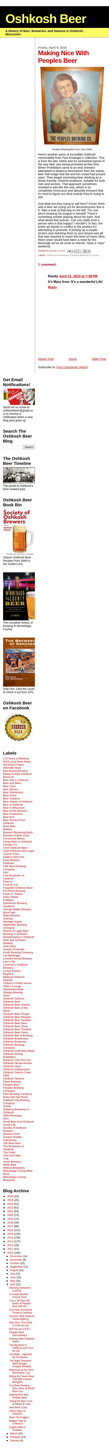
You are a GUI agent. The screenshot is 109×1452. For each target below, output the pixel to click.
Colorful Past (11, 853)
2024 (10, 1200)
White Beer (10, 1164)
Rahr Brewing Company (17, 1093)
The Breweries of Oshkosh (13, 1148)
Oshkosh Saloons (13, 998)
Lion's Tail (9, 961)
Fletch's (7, 881)
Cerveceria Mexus (14, 838)
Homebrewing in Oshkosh (18, 937)
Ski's (6, 1118)
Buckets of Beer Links (16, 835)
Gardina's (9, 906)
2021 (10, 1211)
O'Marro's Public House (17, 983)
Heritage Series (12, 921)
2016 (10, 1230)
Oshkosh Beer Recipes (17, 1017)
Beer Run (9, 817)
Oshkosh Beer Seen (15, 1023)
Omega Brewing (13, 992)
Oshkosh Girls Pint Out (17, 1060)
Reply (52, 287)
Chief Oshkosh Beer (15, 847)
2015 (10, 1233)
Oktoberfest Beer (13, 989)
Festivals (8, 863)
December (16, 1256)
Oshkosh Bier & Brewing (18, 1035)
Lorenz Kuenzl (12, 970)
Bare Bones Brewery (15, 770)
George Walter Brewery (17, 909)
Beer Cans (9, 786)
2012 (10, 1245)
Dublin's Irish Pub (13, 857)
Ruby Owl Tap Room (15, 1097)
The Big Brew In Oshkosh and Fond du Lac (21, 1348)
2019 (10, 1218)
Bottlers (7, 829)
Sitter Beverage (12, 1115)
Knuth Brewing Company (18, 952)
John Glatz (9, 946)
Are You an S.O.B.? (20, 1328)
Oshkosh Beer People (16, 1013)
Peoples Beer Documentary (18, 1334)
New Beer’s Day (18, 1407)
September (16, 1266)
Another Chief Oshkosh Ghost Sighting (22, 1318)
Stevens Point (11, 1133)
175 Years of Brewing (16, 758)
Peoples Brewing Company (84, 255)
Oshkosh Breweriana (57, 255)
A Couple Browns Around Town (18, 1296)
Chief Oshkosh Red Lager (18, 850)
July (12, 1273)
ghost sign (9, 912)
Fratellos (8, 900)
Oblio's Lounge (12, 986)
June (13, 1277)
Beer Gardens (11, 798)
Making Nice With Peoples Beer (18, 1396)
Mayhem (8, 973)
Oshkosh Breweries (15, 1041)
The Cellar (9, 1152)
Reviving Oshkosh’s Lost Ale (20, 1289)
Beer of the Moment (15, 810)
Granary (8, 918)
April (13, 1284)
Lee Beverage (11, 955)
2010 (10, 1252)
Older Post (99, 359)
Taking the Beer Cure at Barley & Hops (20, 1402)
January (15, 1440)
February (15, 1437)
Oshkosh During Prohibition (13, 1055)
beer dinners (10, 789)
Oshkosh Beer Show (15, 1026)
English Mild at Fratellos (17, 1428)
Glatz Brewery (11, 915)
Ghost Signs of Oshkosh (17, 1412)
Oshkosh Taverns (13, 1078)
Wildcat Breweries (14, 1167)
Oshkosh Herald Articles (17, 1063)
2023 (10, 1203)
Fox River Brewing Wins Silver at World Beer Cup (21, 1388)
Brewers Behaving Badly (18, 832)
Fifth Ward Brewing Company (14, 868)
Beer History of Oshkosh (18, 801)
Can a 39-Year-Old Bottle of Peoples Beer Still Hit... (20, 1303)
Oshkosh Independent (16, 1069)
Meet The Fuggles (19, 1417)
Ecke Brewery (11, 860)
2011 (10, 1248)
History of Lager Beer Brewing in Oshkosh (16, 932)
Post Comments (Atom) (72, 367)
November (16, 1259)
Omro (6, 995)
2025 (10, 1196)
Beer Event (10, 795)
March (14, 1433)
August (14, 1270)
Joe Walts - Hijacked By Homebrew (20, 1356)
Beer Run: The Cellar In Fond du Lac (20, 1324)
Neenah (8, 980)
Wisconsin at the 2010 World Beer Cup (21, 1371)
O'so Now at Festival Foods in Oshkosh (20, 1311)
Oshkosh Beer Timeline (17, 1029)
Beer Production (13, 813)
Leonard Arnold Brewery (17, 958)
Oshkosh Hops (12, 1066)
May (13, 1280)
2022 (10, 1207)
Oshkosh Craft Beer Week (19, 1050)
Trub (6, 1158)
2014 (10, 1237)
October (15, 1263)
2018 (10, 1222)
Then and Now (12, 1155)
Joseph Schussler (14, 949)
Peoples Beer (11, 1084)
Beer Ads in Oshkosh (16, 780)
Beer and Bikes (12, 783)
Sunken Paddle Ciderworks (12, 1138)
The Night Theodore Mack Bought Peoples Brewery (20, 1363)
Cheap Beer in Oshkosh (17, 841)
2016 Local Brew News (17, 761)
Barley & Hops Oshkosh (17, 773)
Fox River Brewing (14, 890)
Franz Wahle (10, 897)
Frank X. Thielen (13, 893)
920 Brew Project (13, 764)
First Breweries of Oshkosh (13, 877)
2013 (10, 1241)
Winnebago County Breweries (14, 1178)
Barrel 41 (8, 777)
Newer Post (46, 359)
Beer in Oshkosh (13, 804)
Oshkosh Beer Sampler (17, 1020)
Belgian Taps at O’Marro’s (17, 1422)
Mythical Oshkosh (14, 977)
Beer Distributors (13, 792)
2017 (10, 1226)
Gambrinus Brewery (15, 903)
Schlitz (7, 1106)
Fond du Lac (10, 884)
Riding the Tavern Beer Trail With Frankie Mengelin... (21, 1379)
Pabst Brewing (12, 1081)
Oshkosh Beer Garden (16, 1004)
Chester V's (10, 844)
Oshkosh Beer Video (15, 1032)
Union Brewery (12, 1161)
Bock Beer (9, 826)
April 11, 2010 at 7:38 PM (78, 276)
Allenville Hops (12, 767)
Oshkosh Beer (46, 18)
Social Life (9, 1124)
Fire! (6, 872)
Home (73, 359)
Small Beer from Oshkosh (18, 1121)
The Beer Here (12, 1143)
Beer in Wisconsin (14, 807)
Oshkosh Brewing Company (13, 1046)
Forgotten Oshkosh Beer (18, 887)
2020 (10, 1214)
